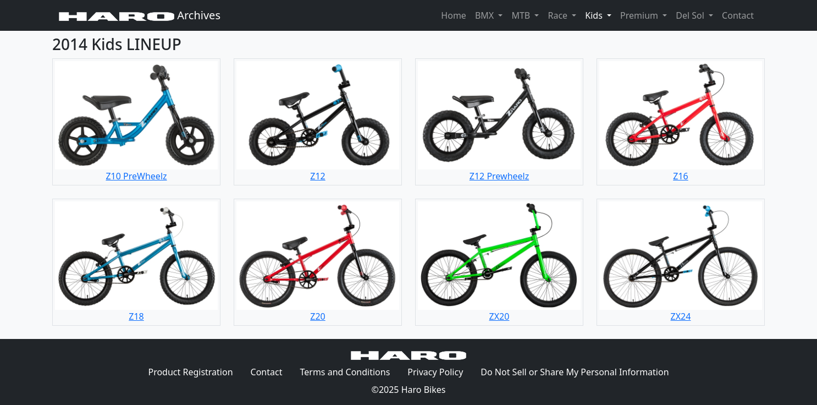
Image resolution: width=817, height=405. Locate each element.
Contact (740, 14)
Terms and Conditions (349, 371)
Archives (139, 15)
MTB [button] (521, 15)
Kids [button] (600, 14)
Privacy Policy (439, 371)
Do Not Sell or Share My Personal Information (575, 372)
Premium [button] (640, 15)
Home (453, 15)
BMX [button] (485, 15)
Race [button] (559, 15)
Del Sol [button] (691, 15)
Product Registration (190, 372)
